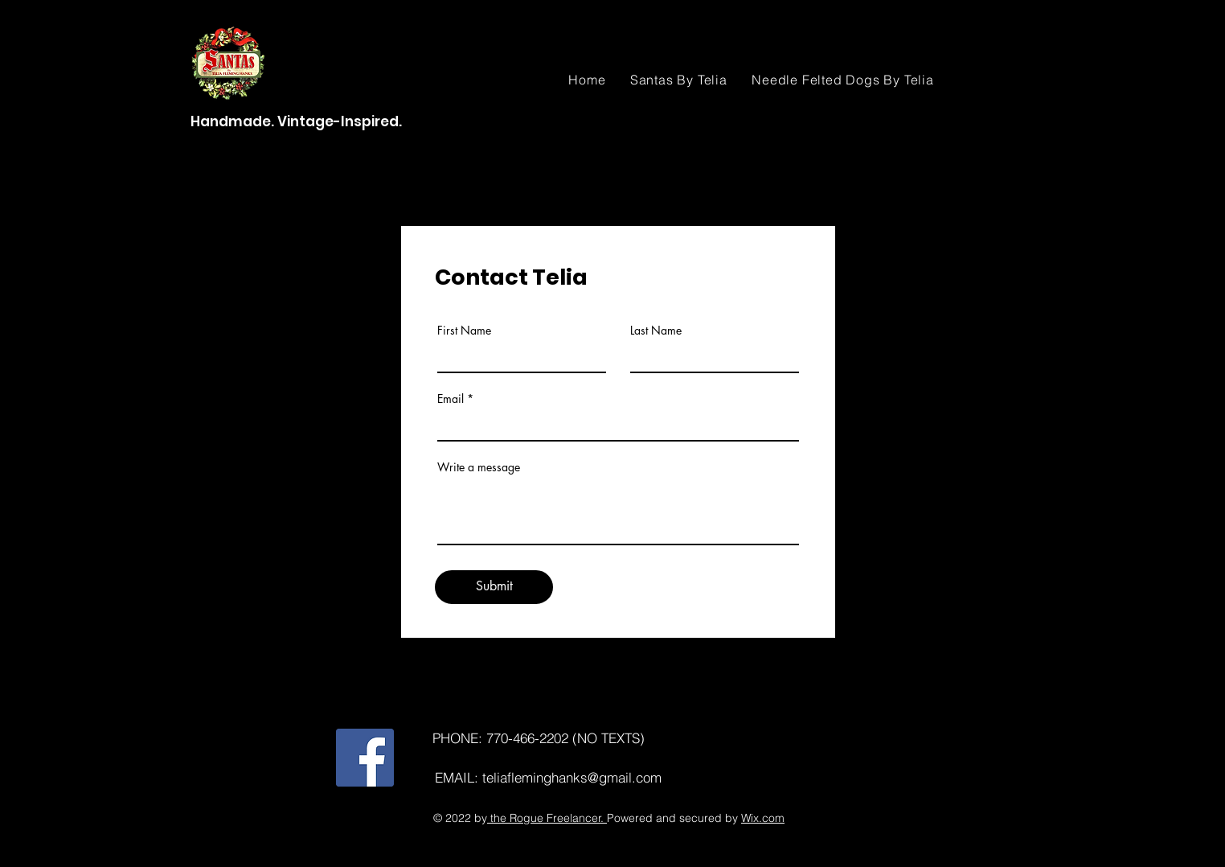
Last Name (656, 330)
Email (450, 399)
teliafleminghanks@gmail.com (572, 777)
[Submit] (494, 587)
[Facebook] (365, 758)
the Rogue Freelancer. (547, 818)
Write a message (478, 467)
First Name (464, 330)
